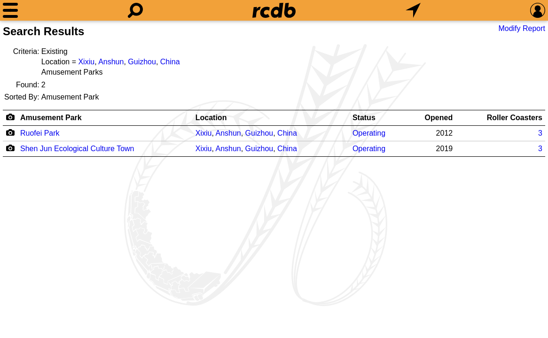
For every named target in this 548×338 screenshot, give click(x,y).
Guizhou (142, 62)
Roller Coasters (514, 118)
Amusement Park (51, 118)
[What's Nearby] (413, 10)
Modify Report (521, 28)
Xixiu (86, 62)
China (170, 62)
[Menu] (10, 10)
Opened (439, 118)
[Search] (135, 10)
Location (211, 118)
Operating (368, 133)
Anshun (111, 62)
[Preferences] (537, 10)
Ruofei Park (40, 133)
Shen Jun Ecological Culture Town (77, 149)
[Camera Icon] (10, 132)
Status (364, 118)
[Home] (274, 10)
